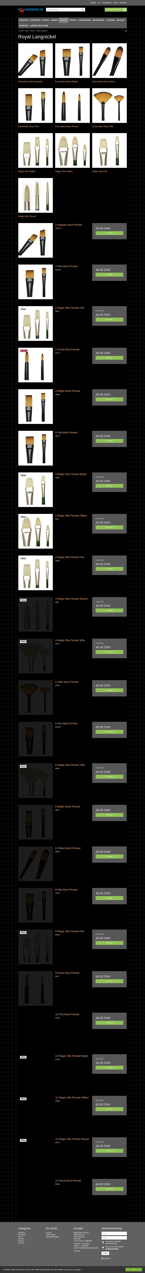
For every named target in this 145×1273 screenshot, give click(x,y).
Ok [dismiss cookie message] (134, 1269)
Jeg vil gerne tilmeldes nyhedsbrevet (116, 1242)
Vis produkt (109, 233)
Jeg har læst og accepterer (114, 1248)
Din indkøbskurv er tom (116, 10)
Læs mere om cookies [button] (72, 1269)
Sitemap (77, 1251)
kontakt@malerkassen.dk (88, 1248)
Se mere (21, 1243)
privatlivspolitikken (112, 1249)
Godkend (105, 1253)
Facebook (106, 1258)
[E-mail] (114, 1238)
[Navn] (114, 1233)
